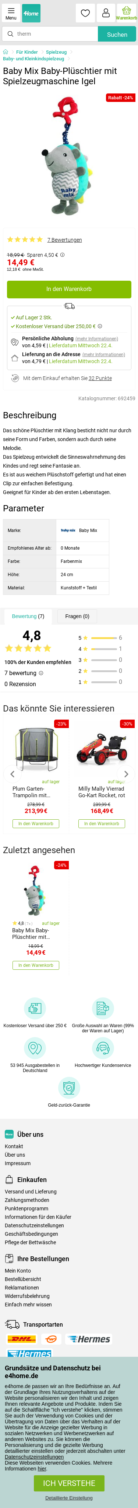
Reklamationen (22, 1288)
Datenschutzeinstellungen (34, 1457)
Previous (12, 774)
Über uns (15, 1155)
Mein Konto (18, 1271)
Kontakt (14, 1146)
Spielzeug (56, 52)
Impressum (18, 1163)
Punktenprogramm (26, 1208)
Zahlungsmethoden (27, 1200)
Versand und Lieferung (31, 1192)
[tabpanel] (69, 156)
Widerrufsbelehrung (27, 1296)
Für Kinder (27, 52)
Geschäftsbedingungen (31, 1234)
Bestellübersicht (23, 1279)
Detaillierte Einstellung (69, 1498)
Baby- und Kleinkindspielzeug (33, 58)
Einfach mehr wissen (28, 1304)
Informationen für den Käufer (38, 1217)
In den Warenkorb (69, 288)
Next (126, 774)
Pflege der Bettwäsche (30, 1242)
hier (42, 1469)
